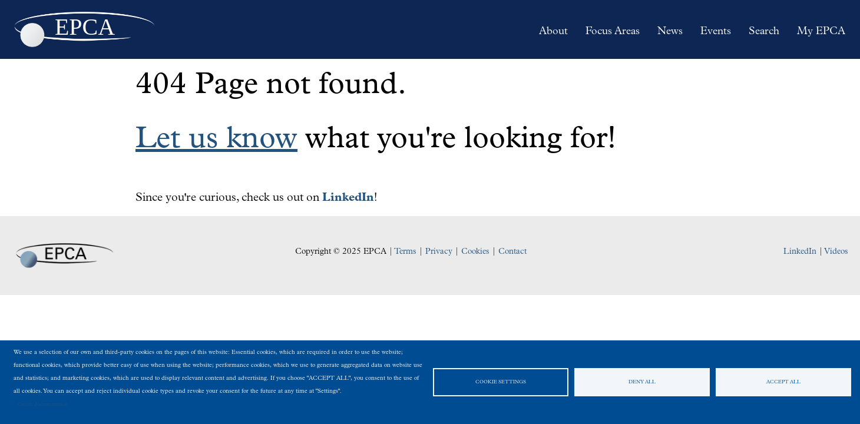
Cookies (475, 251)
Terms (405, 251)
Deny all (642, 382)
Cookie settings (500, 382)
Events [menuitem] (715, 31)
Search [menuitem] (764, 31)
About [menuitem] (553, 31)
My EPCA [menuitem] (821, 31)
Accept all (783, 382)
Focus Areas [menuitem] (613, 31)
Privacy (438, 251)
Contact (512, 251)
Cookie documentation (42, 404)
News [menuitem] (670, 31)
